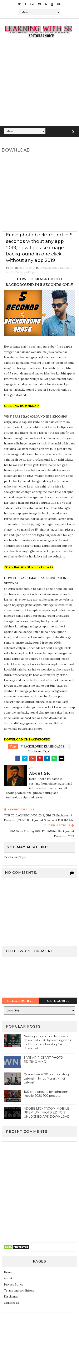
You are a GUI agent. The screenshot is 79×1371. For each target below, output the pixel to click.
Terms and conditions (19, 1291)
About (8, 1278)
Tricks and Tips (25, 272)
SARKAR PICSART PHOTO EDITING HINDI (43, 1060)
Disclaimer (11, 1297)
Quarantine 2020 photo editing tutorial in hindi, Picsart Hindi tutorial (46, 1079)
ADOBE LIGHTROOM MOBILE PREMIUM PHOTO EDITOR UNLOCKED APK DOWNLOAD (47, 1113)
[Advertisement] (39, 85)
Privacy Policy (13, 1284)
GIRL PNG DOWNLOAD (21, 406)
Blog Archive (20, 1001)
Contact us (11, 1303)
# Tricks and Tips (49, 749)
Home (8, 1272)
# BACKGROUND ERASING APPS (42, 746)
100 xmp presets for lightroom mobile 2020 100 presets (46, 1094)
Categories (58, 1001)
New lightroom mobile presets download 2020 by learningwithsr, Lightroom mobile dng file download (48, 1042)
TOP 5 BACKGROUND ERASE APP (28, 567)
